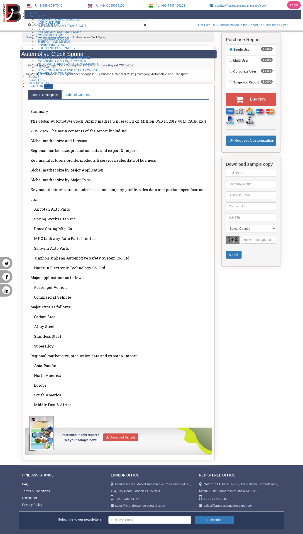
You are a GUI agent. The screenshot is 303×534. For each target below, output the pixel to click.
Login (294, 5)
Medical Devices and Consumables (68, 64)
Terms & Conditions (36, 491)
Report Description (45, 95)
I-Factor (41, 86)
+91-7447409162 (170, 5)
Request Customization (252, 140)
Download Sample (121, 437)
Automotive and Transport (62, 26)
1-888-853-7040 (48, 5)
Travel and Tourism (55, 73)
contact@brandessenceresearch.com (238, 5)
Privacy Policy (32, 504)
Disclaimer (29, 498)
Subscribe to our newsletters (80, 519)
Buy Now (251, 99)
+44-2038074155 (109, 5)
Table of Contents (78, 95)
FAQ (25, 484)
